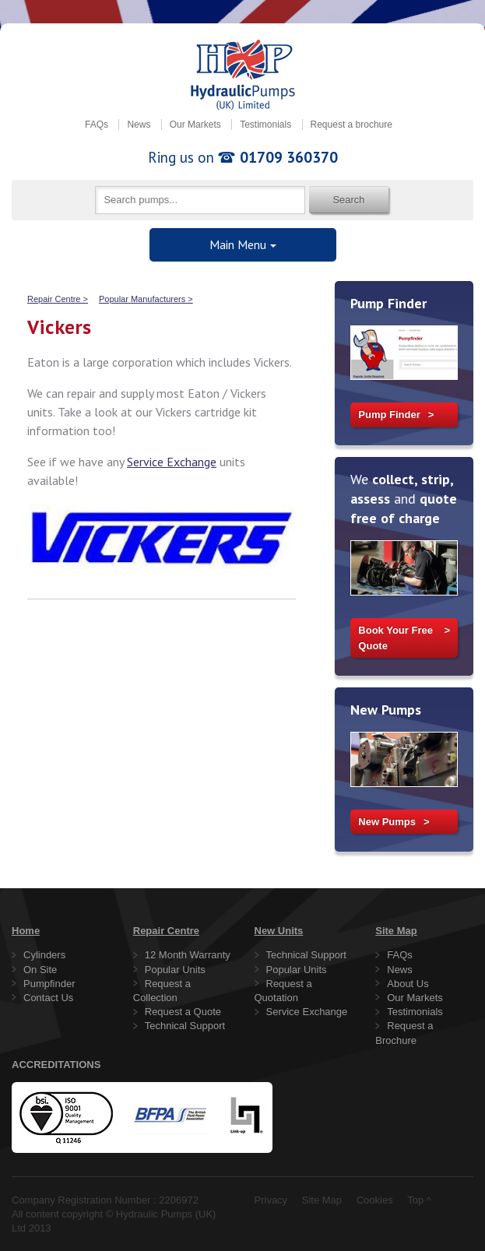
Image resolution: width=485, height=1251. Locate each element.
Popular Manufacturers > (146, 299)
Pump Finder (389, 414)
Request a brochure (351, 124)
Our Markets (195, 124)
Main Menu (237, 244)
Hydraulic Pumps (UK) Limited (243, 75)
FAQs (96, 124)
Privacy (271, 1200)
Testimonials (265, 124)
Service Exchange (171, 461)
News (138, 124)
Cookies (375, 1200)
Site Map (322, 1200)
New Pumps (387, 822)
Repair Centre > (57, 299)
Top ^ (419, 1200)
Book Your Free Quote (395, 638)
